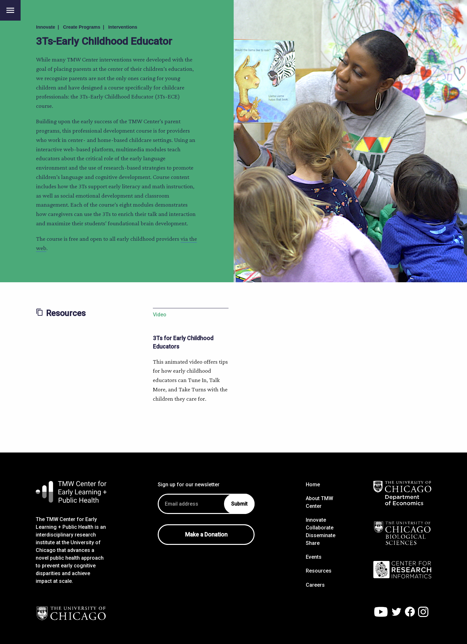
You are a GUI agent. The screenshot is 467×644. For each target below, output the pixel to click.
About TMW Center (319, 502)
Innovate (316, 520)
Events (314, 557)
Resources (319, 571)
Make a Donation (206, 534)
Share (313, 543)
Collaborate (319, 528)
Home (313, 484)
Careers (315, 585)
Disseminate (320, 535)
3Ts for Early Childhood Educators (183, 342)
